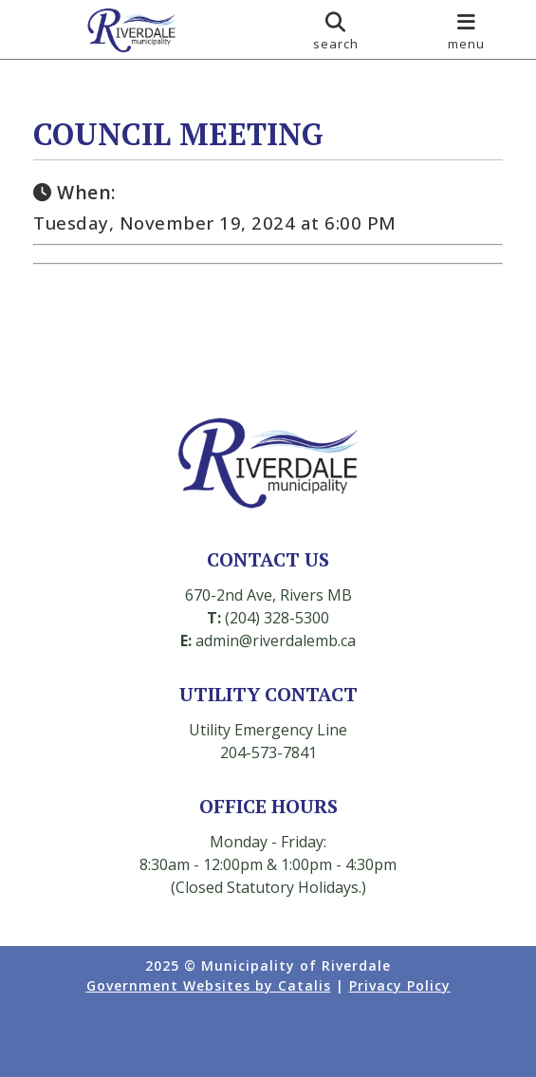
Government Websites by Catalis (208, 985)
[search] (336, 29)
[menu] (467, 29)
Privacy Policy (400, 985)
